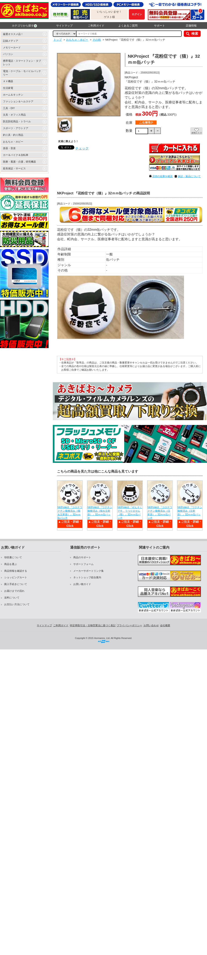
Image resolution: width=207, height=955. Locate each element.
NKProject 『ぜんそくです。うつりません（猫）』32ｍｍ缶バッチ (129, 512)
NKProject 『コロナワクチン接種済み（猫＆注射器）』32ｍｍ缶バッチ (69, 512)
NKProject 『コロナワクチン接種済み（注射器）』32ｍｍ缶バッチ (159, 512)
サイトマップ (64, 25)
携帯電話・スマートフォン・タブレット (22, 62)
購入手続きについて (15, 584)
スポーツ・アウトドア (15, 128)
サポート (159, 25)
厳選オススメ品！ (13, 34)
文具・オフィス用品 (14, 114)
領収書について (13, 557)
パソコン (8, 54)
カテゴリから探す (24, 25)
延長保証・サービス (14, 168)
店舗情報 (191, 25)
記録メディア (10, 40)
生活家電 (8, 88)
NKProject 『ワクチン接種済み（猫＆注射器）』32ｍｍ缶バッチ (99, 512)
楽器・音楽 (9, 148)
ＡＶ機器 (8, 81)
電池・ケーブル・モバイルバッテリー (22, 73)
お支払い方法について (17, 604)
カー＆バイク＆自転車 (15, 155)
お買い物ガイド (82, 584)
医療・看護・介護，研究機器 (19, 161)
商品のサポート (82, 557)
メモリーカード (12, 47)
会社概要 (165, 625)
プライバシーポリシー (129, 625)
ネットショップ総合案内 (87, 577)
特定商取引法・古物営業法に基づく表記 (93, 625)
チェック (82, 148)
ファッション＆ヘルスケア (18, 101)
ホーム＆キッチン (13, 94)
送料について (11, 597)
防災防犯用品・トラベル (17, 121)
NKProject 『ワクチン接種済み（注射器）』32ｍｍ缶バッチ (189, 512)
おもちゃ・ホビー (13, 141)
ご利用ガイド (96, 25)
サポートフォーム (83, 564)
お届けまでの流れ (14, 590)
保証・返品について (189, 176)
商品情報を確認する (15, 570)
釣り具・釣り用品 (13, 135)
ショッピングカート (15, 577)
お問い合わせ (151, 625)
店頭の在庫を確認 (162, 176)
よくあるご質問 (128, 25)
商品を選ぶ (10, 564)
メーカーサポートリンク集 (88, 570)
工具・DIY (9, 108)
